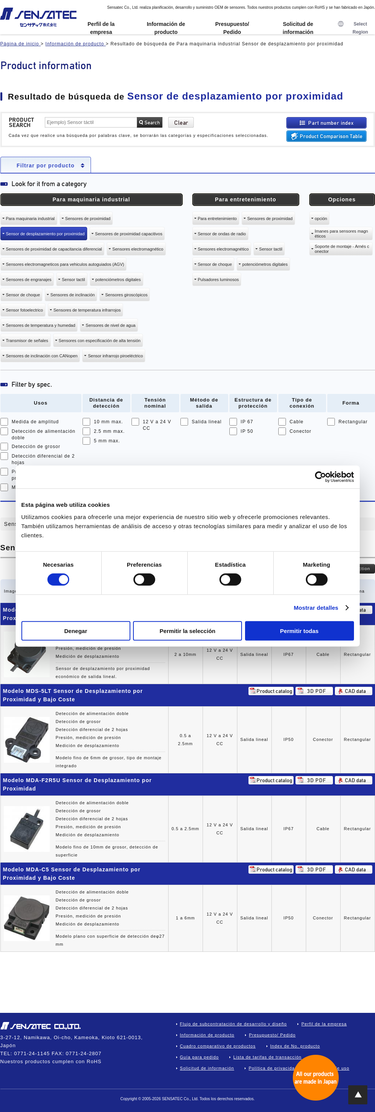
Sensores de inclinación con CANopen (42, 356)
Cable (297, 421)
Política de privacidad (272, 1068)
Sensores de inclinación (72, 294)
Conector (301, 431)
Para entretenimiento (217, 218)
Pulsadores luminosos (218, 279)
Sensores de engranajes (28, 279)
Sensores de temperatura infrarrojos (87, 310)
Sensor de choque (23, 294)
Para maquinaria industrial (30, 218)
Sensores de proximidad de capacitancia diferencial (54, 249)
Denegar (75, 630)
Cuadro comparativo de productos (218, 1046)
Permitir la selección (188, 630)
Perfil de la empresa (101, 28)
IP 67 (247, 421)
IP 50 (247, 431)
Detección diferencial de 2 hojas (43, 459)
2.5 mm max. (109, 431)
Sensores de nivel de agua (110, 325)
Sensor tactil (73, 279)
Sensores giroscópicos (126, 294)
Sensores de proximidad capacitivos (128, 233)
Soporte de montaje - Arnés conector (342, 248)
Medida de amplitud (35, 421)
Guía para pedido (199, 1057)
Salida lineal (207, 421)
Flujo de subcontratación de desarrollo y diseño (233, 1024)
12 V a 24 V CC (157, 425)
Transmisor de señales (27, 340)
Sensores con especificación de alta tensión (99, 340)
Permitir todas (299, 630)
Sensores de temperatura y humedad (40, 325)
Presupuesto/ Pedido (232, 28)
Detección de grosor (36, 446)
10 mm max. (108, 421)
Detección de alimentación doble (44, 434)
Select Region (353, 28)
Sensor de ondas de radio (222, 233)
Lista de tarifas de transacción (267, 1057)
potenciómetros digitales (118, 279)
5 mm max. (107, 441)
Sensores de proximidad (87, 218)
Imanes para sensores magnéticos (341, 233)
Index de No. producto (295, 1046)
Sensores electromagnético (137, 249)
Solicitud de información (298, 28)
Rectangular (353, 421)
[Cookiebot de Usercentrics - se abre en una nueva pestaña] (320, 477)
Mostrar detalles (316, 607)
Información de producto (166, 28)
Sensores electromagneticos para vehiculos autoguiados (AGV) (65, 264)
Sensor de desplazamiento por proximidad (45, 233)
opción (321, 218)
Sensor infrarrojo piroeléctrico (115, 356)
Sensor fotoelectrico (24, 310)
